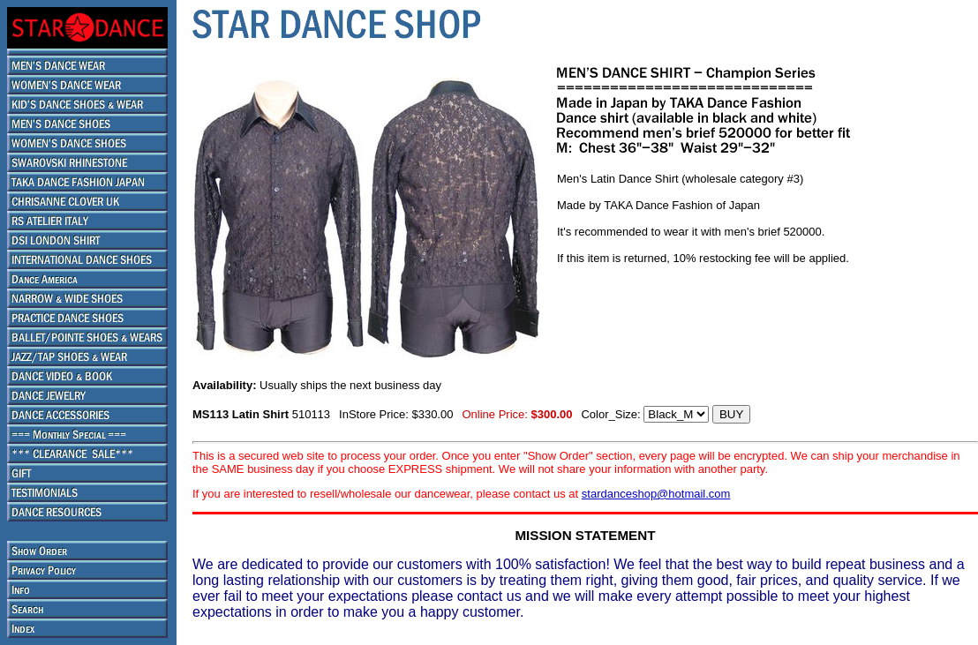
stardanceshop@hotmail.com (656, 493)
